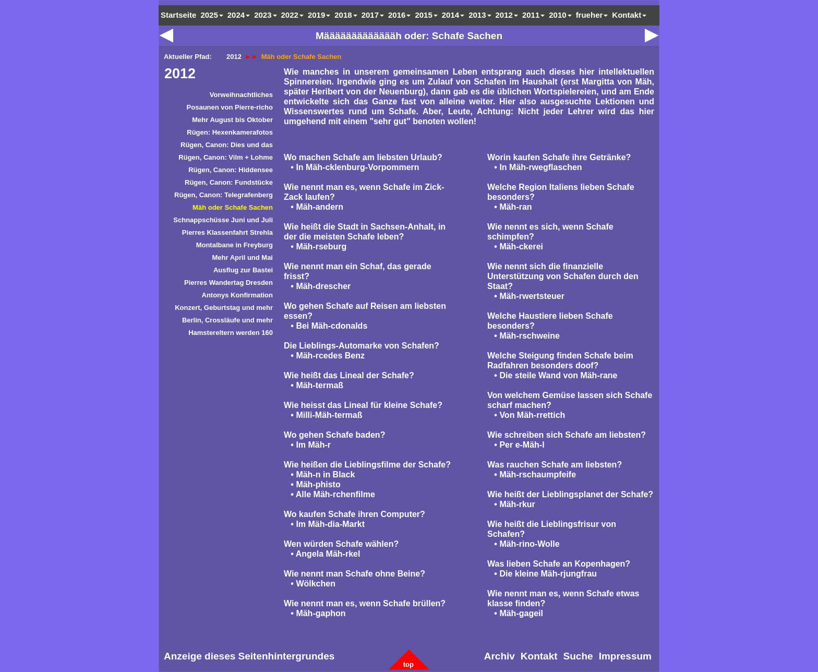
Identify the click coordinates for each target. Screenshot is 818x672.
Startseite (178, 14)
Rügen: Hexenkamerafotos (230, 132)
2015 (426, 14)
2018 (345, 14)
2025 (211, 14)
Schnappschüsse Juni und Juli (223, 220)
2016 (399, 14)
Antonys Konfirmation (237, 295)
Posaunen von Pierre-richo (230, 107)
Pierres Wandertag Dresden (228, 282)
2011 (533, 14)
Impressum (625, 656)
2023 (265, 14)
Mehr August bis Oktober (232, 120)
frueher (592, 14)
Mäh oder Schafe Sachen (233, 207)
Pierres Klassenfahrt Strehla (227, 232)
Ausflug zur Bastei (243, 270)
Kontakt (629, 14)
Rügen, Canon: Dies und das (227, 145)
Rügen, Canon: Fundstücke (229, 182)
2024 (238, 14)
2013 (479, 14)
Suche (578, 656)
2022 (292, 14)
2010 (560, 14)
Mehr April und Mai (242, 257)
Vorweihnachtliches (241, 95)
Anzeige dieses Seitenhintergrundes (249, 656)
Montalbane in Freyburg (234, 245)
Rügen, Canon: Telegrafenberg (223, 195)
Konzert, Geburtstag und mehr (224, 307)
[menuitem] (218, 96)
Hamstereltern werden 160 (230, 333)
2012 (180, 73)
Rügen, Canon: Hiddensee (230, 170)
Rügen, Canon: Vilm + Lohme (225, 157)
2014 (453, 14)
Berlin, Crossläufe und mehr (227, 320)
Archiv (499, 656)
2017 (373, 14)
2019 (319, 14)
